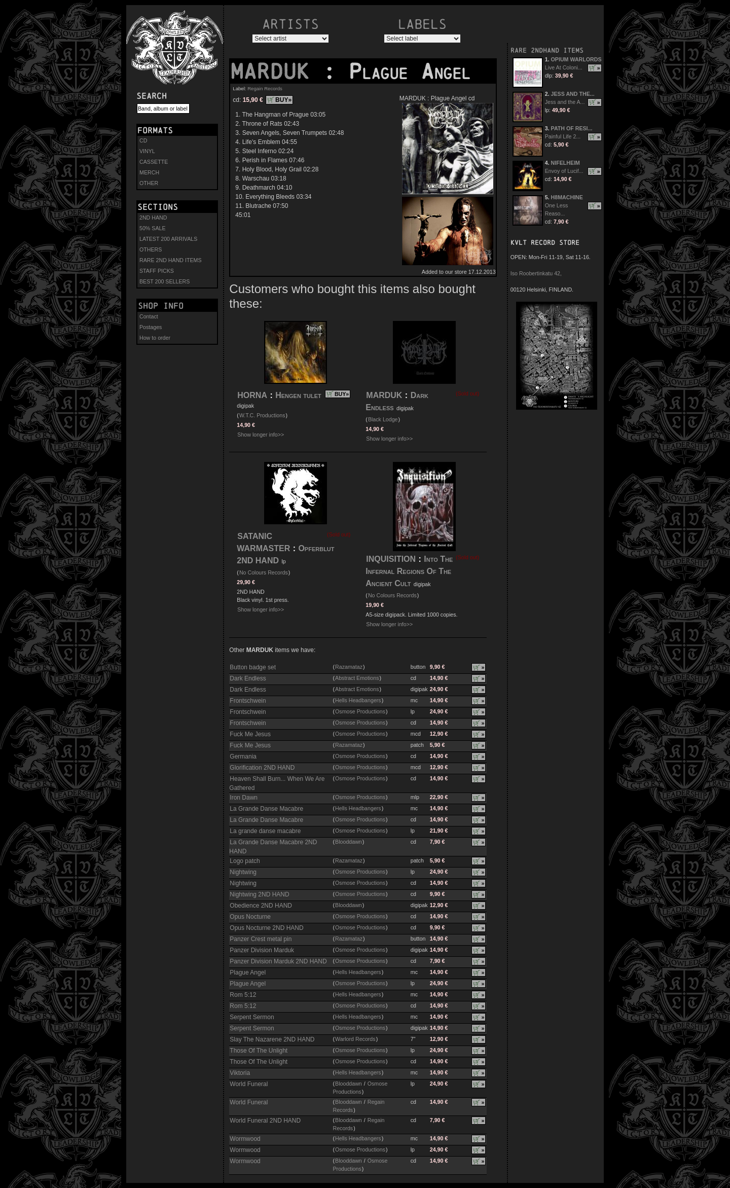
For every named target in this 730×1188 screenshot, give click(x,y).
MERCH (149, 172)
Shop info (161, 305)
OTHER (148, 183)
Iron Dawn (244, 797)
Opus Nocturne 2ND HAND (266, 927)
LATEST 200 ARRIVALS (168, 239)
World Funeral (249, 1084)
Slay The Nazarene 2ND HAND (272, 1039)
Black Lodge (383, 419)
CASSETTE (153, 162)
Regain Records (264, 88)
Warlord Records (355, 1039)
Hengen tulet (298, 395)
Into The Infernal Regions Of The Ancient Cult (409, 571)
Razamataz (348, 667)
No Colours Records (263, 572)
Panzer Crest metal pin (260, 939)
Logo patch (245, 861)
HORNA (252, 395)
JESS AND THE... (573, 94)
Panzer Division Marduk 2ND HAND (278, 961)
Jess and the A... (565, 102)
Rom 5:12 (243, 994)
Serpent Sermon (252, 1017)
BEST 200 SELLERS (164, 281)
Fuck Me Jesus (250, 734)
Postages (150, 327)
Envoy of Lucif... (564, 171)
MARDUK (276, 71)
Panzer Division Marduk (262, 950)
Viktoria (240, 1072)
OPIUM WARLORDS (576, 59)
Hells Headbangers (358, 700)
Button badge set (253, 667)
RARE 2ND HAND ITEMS (170, 260)
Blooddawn (348, 842)
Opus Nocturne (250, 916)
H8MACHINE (567, 197)
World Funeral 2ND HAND (265, 1120)
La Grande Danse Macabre (266, 808)
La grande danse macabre (265, 831)
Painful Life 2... (563, 136)
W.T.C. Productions (262, 415)
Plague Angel (248, 972)
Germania (243, 756)
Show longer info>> (260, 434)
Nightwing (243, 872)
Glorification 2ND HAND (262, 767)
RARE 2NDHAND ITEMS (546, 50)
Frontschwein (248, 700)
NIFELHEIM (565, 163)
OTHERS (150, 249)
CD (143, 140)
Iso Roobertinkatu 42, (536, 273)
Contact (148, 316)
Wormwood (245, 1138)
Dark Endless (248, 678)
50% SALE (152, 228)
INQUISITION (391, 559)
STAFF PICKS (156, 271)
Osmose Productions (360, 711)
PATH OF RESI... (572, 128)
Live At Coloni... (563, 67)
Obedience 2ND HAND (261, 905)
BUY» (283, 99)
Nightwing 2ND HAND (259, 894)
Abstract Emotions (357, 678)
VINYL (147, 151)
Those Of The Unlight (258, 1050)
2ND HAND (153, 217)
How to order (154, 338)
